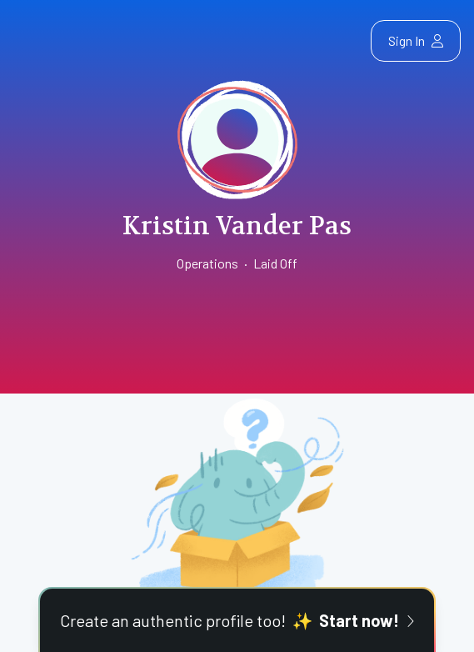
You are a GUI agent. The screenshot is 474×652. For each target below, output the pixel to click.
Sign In (415, 40)
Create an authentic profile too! (237, 620)
